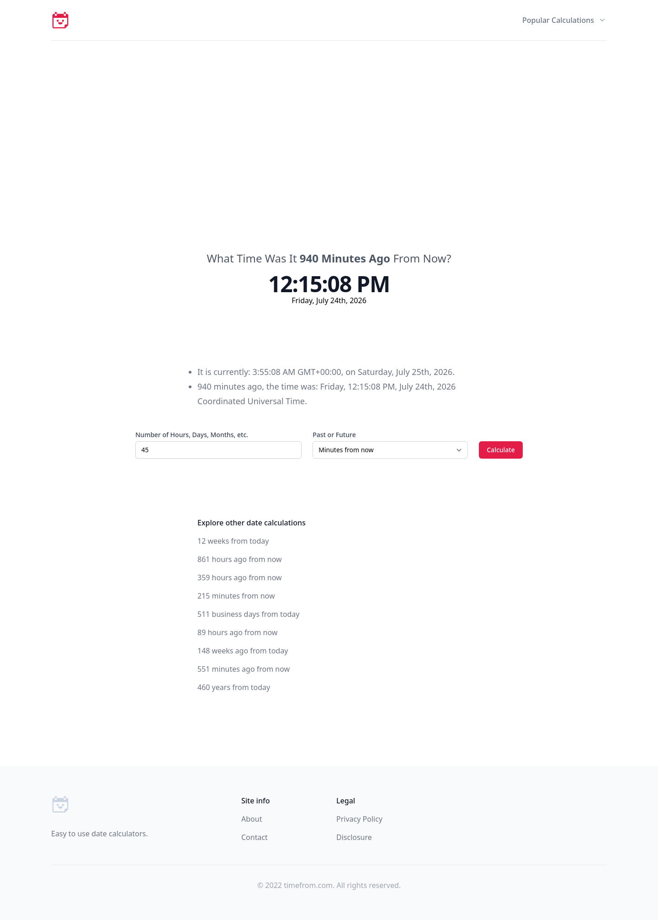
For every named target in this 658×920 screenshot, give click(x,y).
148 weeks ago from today (242, 651)
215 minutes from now (236, 596)
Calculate (501, 449)
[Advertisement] (329, 109)
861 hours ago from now (239, 559)
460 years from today (233, 687)
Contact (254, 837)
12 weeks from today (233, 541)
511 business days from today (248, 614)
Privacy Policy (359, 819)
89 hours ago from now (237, 632)
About (251, 819)
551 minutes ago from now (243, 669)
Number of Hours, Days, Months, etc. (191, 434)
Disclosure (354, 837)
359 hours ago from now (239, 577)
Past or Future (334, 434)
